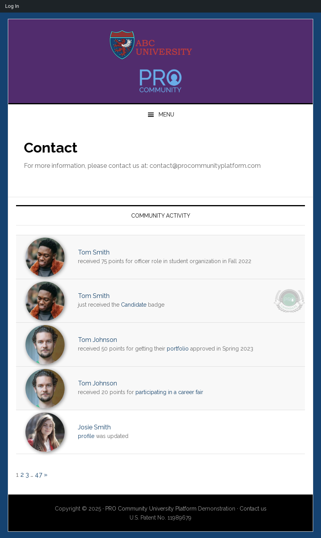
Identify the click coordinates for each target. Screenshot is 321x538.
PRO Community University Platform (151, 508)
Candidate (133, 305)
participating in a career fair (169, 392)
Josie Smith (94, 427)
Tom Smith (94, 252)
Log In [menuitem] (12, 6)
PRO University (160, 44)
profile (86, 436)
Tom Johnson (97, 340)
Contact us (253, 508)
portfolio (178, 348)
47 (38, 474)
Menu (166, 114)
